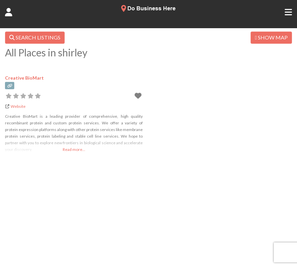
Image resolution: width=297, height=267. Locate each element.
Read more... (74, 149)
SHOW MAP (271, 37)
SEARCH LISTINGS (34, 37)
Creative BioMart (24, 78)
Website (18, 106)
